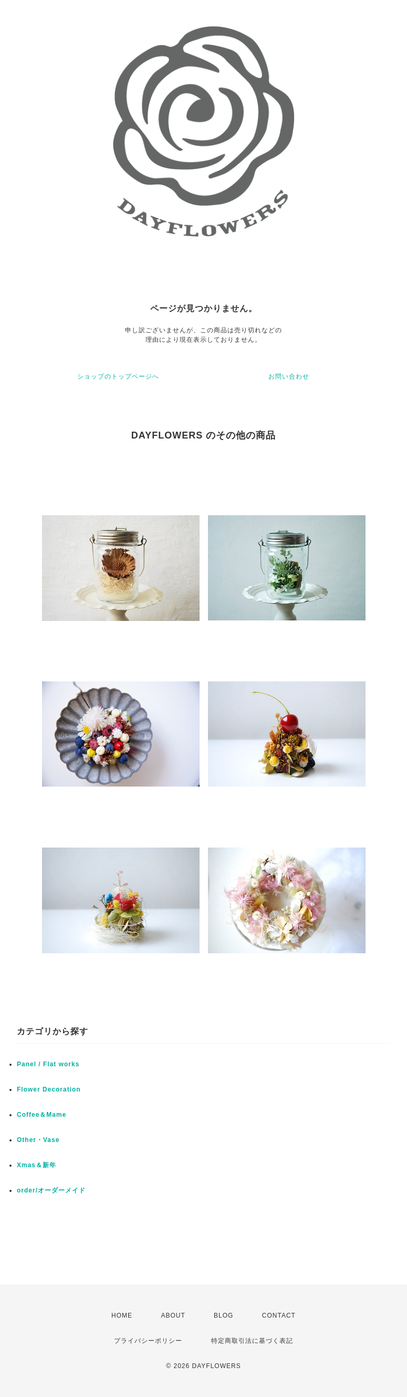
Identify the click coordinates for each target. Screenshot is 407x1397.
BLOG (223, 1315)
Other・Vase (38, 1140)
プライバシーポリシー (148, 1340)
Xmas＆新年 (36, 1165)
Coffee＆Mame (41, 1114)
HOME (121, 1315)
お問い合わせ (288, 376)
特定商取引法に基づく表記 (252, 1340)
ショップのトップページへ (118, 376)
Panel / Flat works (48, 1064)
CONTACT (279, 1315)
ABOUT (173, 1315)
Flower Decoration (49, 1089)
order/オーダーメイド (51, 1190)
